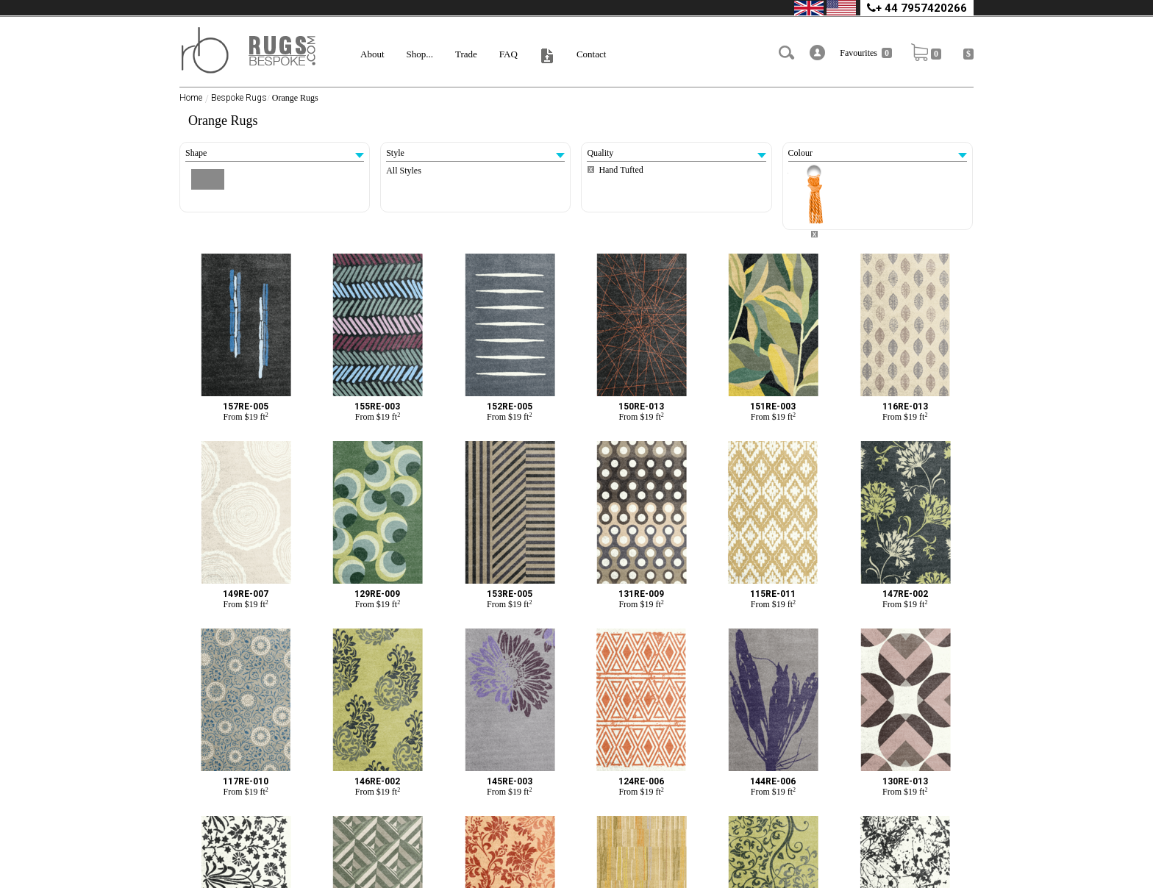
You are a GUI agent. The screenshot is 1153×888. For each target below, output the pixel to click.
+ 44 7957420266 (917, 8)
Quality (676, 153)
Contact (591, 54)
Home (190, 98)
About (372, 54)
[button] (817, 52)
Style (475, 153)
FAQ (508, 54)
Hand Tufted (621, 170)
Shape (274, 153)
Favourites (866, 53)
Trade (466, 54)
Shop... (420, 54)
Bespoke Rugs (239, 98)
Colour (877, 153)
